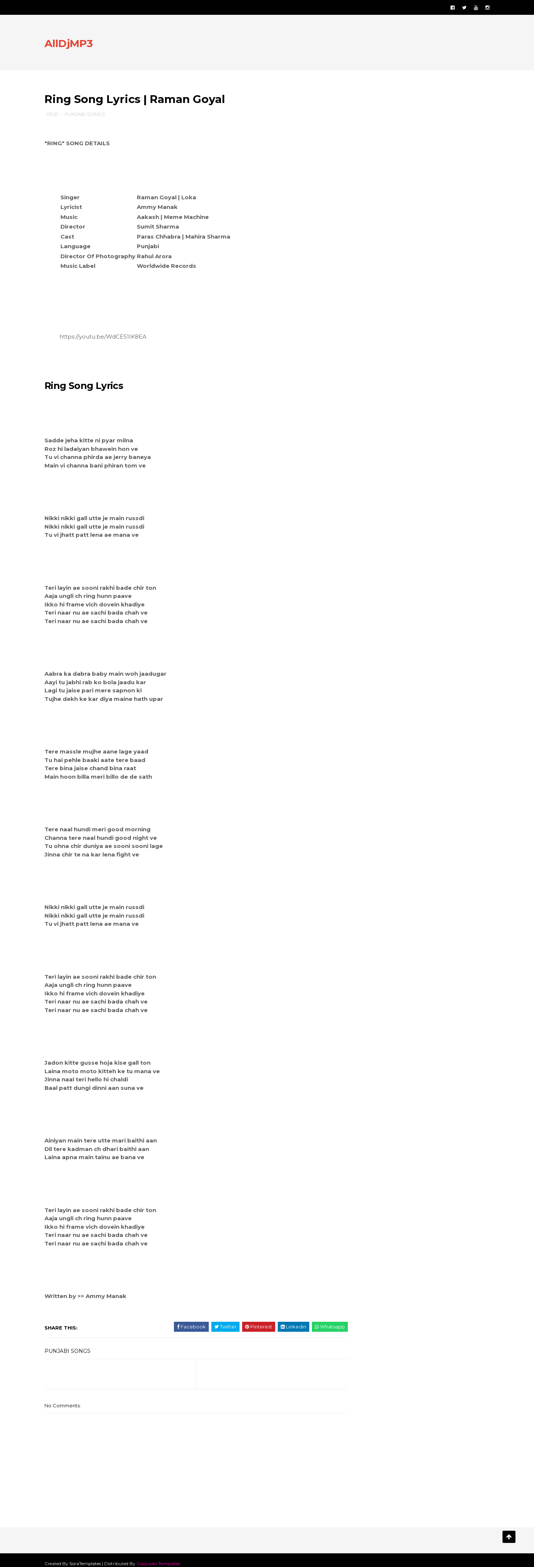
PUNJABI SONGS (90, 115)
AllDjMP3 (74, 44)
